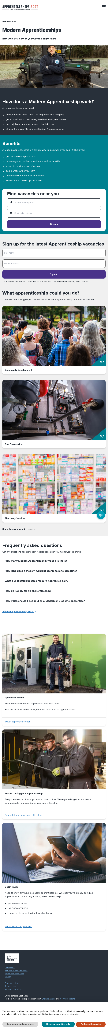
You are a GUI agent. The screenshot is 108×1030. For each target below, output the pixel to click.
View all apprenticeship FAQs (19, 611)
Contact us (10, 967)
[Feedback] (101, 515)
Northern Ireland (67, 998)
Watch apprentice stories (17, 721)
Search (54, 224)
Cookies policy (11, 983)
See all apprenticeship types (18, 529)
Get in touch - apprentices (18, 926)
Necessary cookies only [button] (58, 1024)
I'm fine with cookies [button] (91, 1024)
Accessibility (10, 986)
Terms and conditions (14, 973)
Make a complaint (13, 989)
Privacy (8, 976)
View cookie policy (70, 1014)
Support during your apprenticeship (23, 815)
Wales (52, 998)
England (45, 998)
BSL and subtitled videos (16, 970)
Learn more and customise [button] (20, 1024)
